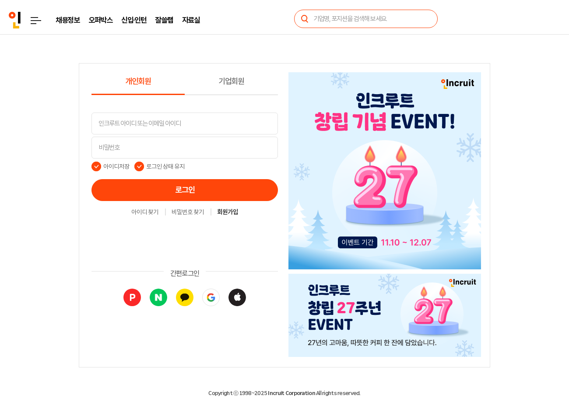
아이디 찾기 (144, 212)
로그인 (185, 190)
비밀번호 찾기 (188, 212)
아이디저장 (116, 166)
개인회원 (138, 81)
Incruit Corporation (291, 393)
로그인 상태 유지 (165, 166)
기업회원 (231, 81)
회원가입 (227, 212)
